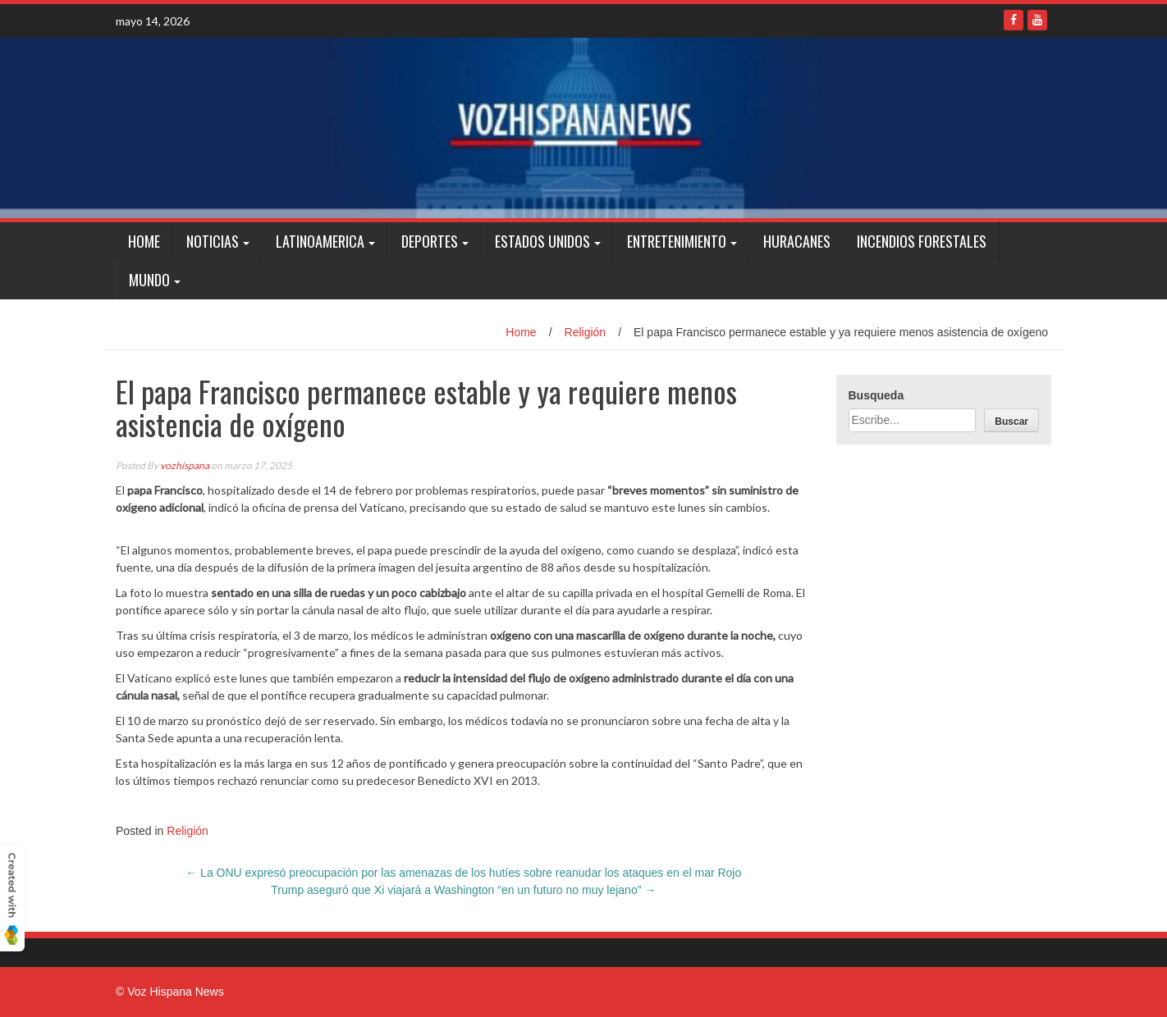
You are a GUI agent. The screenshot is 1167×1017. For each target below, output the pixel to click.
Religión (585, 332)
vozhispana (184, 465)
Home (144, 241)
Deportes (429, 241)
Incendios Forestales (921, 241)
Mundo (149, 279)
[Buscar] (1011, 420)
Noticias (212, 241)
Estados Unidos (542, 241)
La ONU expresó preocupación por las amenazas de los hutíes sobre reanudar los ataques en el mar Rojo (463, 872)
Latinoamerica (320, 241)
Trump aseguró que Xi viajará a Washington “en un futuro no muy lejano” (463, 889)
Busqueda (876, 395)
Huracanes (797, 241)
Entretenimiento (676, 241)
